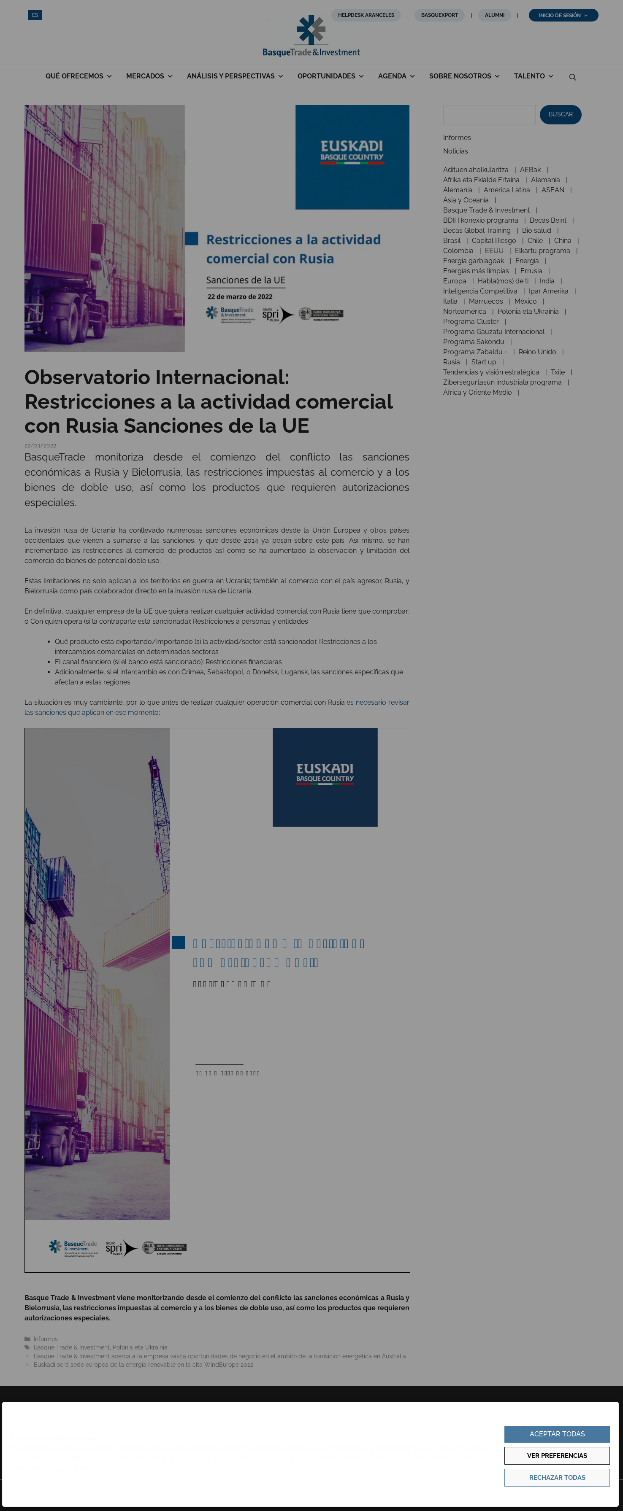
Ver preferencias (557, 1456)
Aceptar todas (557, 1434)
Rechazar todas (557, 1477)
